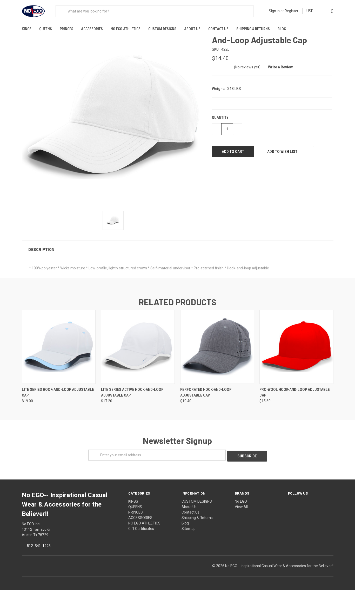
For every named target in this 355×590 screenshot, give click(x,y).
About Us (192, 29)
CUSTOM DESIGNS (162, 29)
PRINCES (66, 29)
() (329, 10)
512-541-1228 (39, 543)
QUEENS (45, 29)
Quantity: (220, 116)
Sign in (274, 11)
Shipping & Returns (253, 29)
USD (311, 11)
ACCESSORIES (92, 29)
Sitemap (189, 526)
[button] (177, 247)
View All (241, 504)
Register (291, 11)
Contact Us (218, 29)
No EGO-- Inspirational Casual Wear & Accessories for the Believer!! (279, 563)
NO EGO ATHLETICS (125, 29)
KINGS (26, 29)
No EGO (241, 498)
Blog (282, 29)
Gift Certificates (141, 526)
